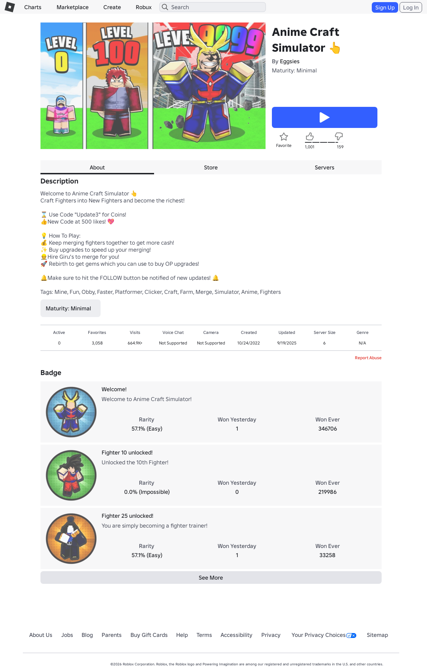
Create (112, 7)
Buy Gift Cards (149, 634)
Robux (144, 7)
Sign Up (385, 7)
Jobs (67, 634)
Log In (411, 7)
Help (182, 634)
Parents (112, 634)
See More (211, 577)
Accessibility (237, 634)
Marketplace (73, 7)
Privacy (271, 634)
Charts (33, 7)
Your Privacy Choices (324, 634)
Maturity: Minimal (294, 70)
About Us (40, 634)
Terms (204, 634)
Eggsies (290, 61)
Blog (87, 634)
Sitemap (377, 634)
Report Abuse (368, 357)
